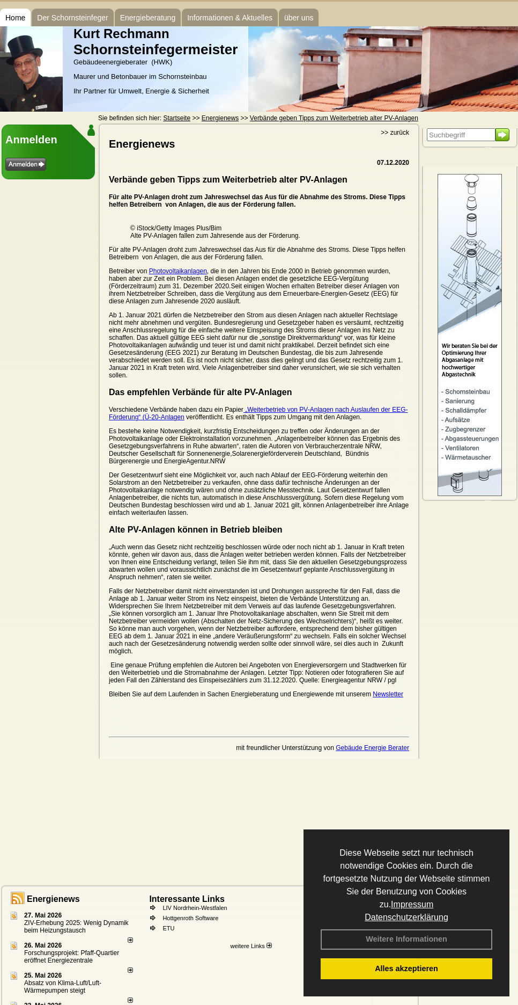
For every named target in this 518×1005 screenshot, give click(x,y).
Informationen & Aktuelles (229, 17)
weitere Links (250, 946)
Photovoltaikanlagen (178, 271)
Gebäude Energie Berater (372, 748)
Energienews (53, 899)
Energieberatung (148, 17)
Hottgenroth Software (190, 918)
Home (15, 17)
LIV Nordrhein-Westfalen (194, 908)
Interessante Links (187, 899)
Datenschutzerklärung (406, 917)
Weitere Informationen (406, 939)
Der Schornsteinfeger (72, 17)
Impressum (412, 904)
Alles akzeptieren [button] (406, 968)
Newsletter (388, 694)
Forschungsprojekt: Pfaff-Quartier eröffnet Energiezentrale (71, 956)
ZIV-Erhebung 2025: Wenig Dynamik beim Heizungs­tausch (76, 926)
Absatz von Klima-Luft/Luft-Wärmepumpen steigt (62, 986)
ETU (168, 928)
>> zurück (395, 132)
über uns (298, 17)
